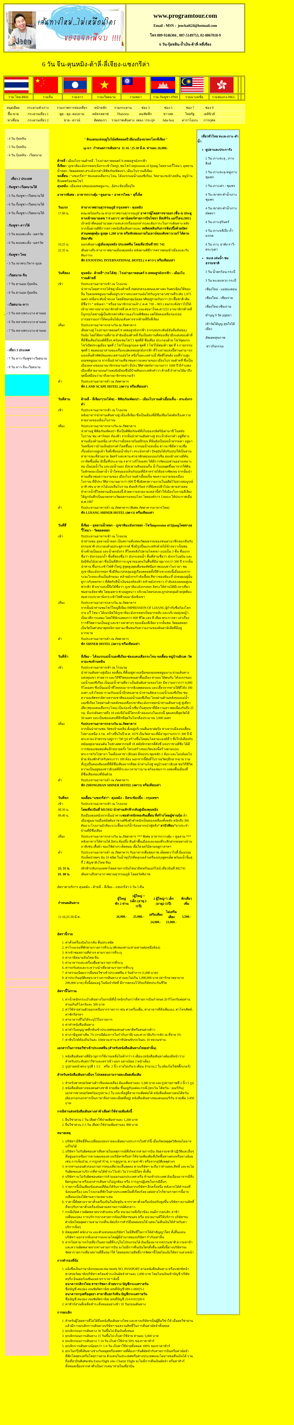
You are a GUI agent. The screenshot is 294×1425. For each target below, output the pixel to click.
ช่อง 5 (168, 107)
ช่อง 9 (209, 107)
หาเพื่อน (13, 120)
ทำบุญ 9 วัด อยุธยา (218, 315)
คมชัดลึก (145, 114)
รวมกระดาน (123, 107)
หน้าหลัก (100, 107)
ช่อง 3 (145, 107)
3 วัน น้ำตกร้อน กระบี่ (220, 272)
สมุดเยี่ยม (13, 107)
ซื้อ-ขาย (13, 114)
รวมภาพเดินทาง (123, 120)
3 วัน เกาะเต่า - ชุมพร (220, 186)
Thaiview (123, 114)
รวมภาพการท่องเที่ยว (72, 107)
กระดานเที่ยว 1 (38, 114)
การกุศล (209, 120)
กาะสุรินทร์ (221, 222)
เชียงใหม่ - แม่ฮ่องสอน (221, 289)
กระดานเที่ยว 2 (38, 120)
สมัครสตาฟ (100, 114)
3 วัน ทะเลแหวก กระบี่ (220, 280)
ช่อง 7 (190, 107)
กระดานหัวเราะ (38, 107)
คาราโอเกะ (190, 120)
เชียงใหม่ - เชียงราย (219, 298)
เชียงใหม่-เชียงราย (218, 306)
